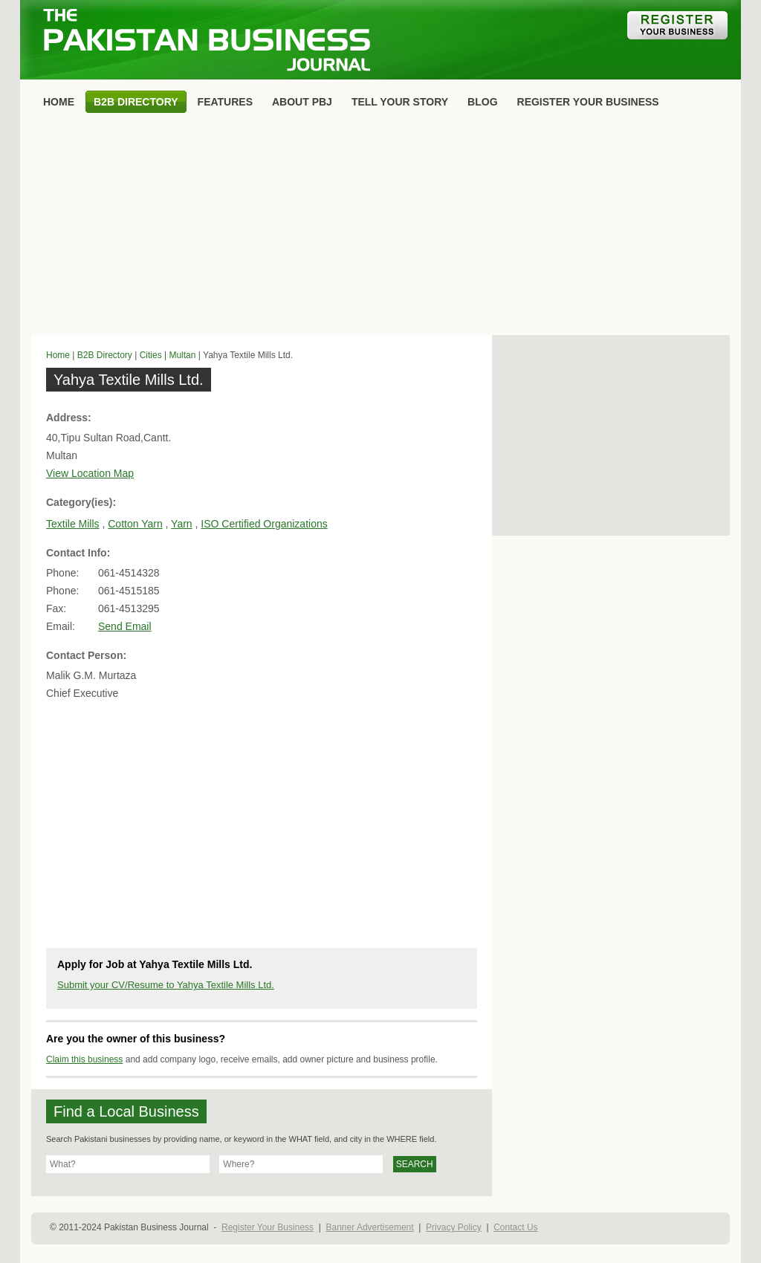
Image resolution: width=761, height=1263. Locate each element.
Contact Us (515, 1227)
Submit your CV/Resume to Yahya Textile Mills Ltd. (165, 984)
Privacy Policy (454, 1227)
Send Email (125, 626)
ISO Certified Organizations (264, 524)
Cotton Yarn (135, 524)
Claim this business (84, 1059)
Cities (151, 355)
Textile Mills (73, 524)
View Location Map (90, 473)
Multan (182, 355)
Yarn (181, 524)
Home (58, 355)
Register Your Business (267, 1227)
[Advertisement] (380, 227)
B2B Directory (104, 355)
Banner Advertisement (370, 1227)
